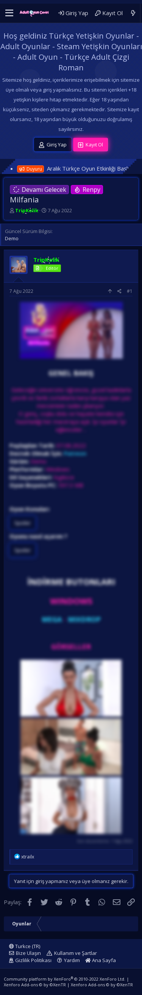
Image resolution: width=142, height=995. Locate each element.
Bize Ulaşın (28, 953)
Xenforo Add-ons (35, 984)
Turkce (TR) (24, 946)
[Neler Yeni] (133, 13)
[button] (9, 13)
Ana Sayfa (100, 960)
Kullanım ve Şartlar (75, 953)
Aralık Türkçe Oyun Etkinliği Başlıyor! (93, 168)
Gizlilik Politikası (33, 960)
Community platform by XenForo (64, 979)
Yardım (72, 960)
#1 (130, 291)
